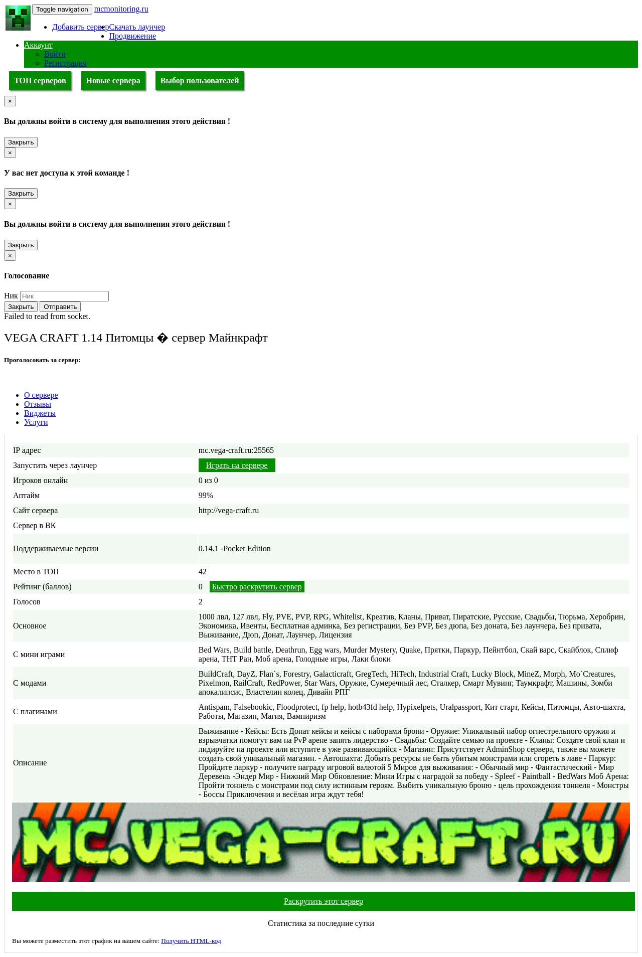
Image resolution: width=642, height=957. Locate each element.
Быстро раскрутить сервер (257, 586)
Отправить (60, 306)
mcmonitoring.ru (121, 9)
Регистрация (65, 63)
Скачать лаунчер (137, 27)
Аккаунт (38, 45)
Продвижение (132, 36)
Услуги (36, 422)
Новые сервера (113, 80)
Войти (55, 54)
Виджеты (40, 413)
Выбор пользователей (199, 80)
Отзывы (37, 404)
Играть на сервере (237, 465)
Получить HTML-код (191, 940)
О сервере (41, 395)
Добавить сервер (80, 27)
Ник (11, 295)
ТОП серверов (40, 80)
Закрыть (21, 142)
